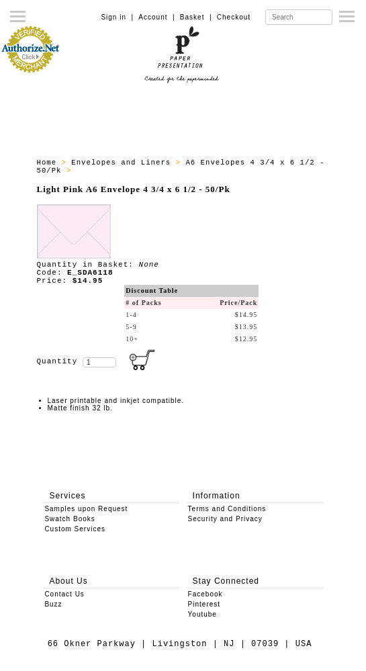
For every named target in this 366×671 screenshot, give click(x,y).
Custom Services (74, 529)
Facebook (205, 594)
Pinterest (204, 604)
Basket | (196, 17)
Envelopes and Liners (123, 163)
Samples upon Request (86, 508)
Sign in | (117, 17)
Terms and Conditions (227, 508)
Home (49, 163)
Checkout (233, 17)
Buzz (53, 604)
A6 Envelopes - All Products (144, 171)
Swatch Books (69, 519)
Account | (156, 17)
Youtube (202, 614)
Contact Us (64, 594)
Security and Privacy (225, 519)
